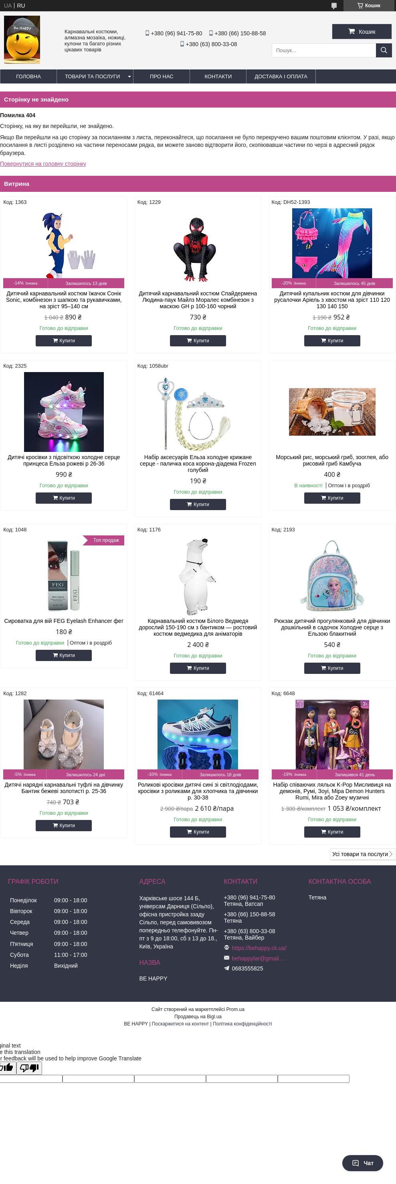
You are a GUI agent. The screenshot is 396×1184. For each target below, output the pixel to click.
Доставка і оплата (281, 76)
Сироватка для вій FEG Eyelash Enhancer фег (63, 621)
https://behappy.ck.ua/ (259, 948)
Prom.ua (235, 1009)
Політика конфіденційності (242, 1024)
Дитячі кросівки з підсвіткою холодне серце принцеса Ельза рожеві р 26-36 (64, 460)
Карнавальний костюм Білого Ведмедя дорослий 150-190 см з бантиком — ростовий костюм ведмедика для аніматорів (198, 627)
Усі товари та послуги (360, 854)
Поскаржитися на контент (180, 1024)
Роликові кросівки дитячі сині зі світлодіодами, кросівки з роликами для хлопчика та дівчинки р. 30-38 (198, 791)
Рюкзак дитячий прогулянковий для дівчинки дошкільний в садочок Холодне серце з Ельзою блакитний (332, 627)
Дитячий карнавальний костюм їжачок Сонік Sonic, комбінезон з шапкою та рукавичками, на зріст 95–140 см (64, 299)
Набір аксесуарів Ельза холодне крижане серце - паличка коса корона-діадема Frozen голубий (198, 463)
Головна (28, 76)
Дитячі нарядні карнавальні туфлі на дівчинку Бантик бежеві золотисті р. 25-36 (64, 787)
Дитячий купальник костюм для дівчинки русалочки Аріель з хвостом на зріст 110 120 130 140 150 (332, 299)
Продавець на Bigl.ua (198, 1016)
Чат (363, 1163)
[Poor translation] (29, 1068)
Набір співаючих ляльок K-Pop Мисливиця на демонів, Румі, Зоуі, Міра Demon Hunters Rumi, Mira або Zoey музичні (332, 791)
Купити (67, 341)
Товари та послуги (92, 76)
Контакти (218, 76)
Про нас (162, 76)
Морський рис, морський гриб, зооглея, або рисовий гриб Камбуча (332, 460)
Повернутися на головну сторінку (43, 164)
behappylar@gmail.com (260, 958)
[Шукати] (384, 50)
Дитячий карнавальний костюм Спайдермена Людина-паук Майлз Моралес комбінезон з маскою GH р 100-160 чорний (198, 299)
